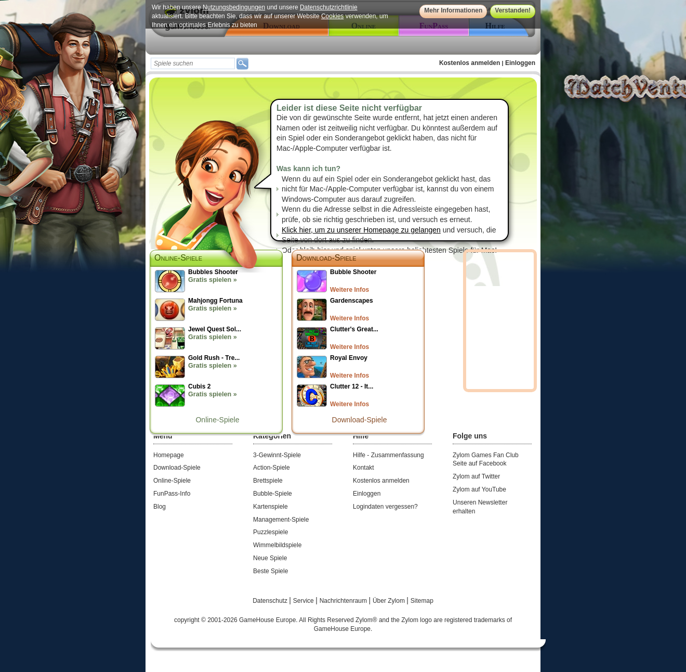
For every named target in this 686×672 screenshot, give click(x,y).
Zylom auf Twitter (476, 476)
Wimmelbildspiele (277, 545)
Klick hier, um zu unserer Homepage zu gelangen (361, 230)
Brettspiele (268, 480)
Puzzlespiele (270, 532)
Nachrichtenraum (344, 600)
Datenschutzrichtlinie (329, 7)
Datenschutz (271, 600)
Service (304, 600)
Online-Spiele (217, 420)
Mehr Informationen (453, 10)
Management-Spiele (281, 519)
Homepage (168, 455)
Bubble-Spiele (272, 493)
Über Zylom (389, 600)
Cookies (332, 16)
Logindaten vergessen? (385, 506)
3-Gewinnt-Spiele (277, 455)
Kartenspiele (270, 506)
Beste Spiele (270, 571)
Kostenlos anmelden (469, 63)
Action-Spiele (271, 467)
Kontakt (363, 467)
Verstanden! (513, 10)
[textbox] (193, 63)
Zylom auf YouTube (479, 489)
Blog (159, 506)
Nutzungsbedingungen (234, 7)
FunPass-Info (171, 493)
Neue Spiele (270, 558)
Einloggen (520, 63)
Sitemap (422, 600)
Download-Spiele (326, 257)
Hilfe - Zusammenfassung (388, 455)
